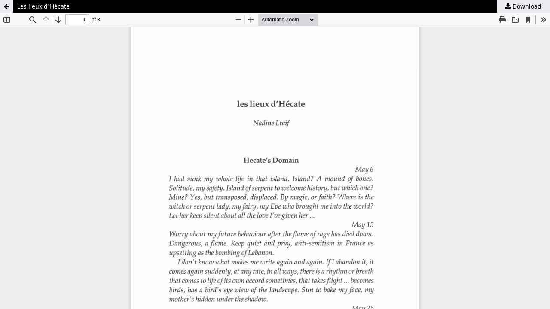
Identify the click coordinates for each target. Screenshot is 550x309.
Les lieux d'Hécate (43, 6)
